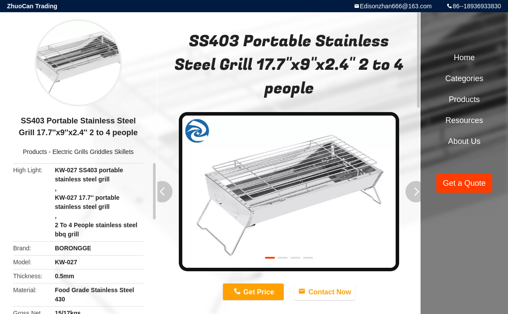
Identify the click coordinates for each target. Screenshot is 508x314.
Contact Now (329, 292)
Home (464, 57)
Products (35, 151)
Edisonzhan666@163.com (395, 6)
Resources (464, 120)
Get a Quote (464, 183)
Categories (464, 78)
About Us (464, 141)
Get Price (259, 292)
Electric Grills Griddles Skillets (93, 151)
